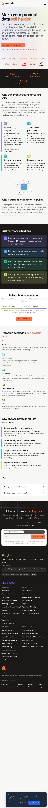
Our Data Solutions (21, 559)
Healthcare (5, 597)
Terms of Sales (20, 686)
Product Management (29, 610)
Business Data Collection (9, 633)
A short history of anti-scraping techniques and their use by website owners (23, 570)
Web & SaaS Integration (9, 656)
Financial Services (7, 594)
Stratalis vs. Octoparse (29, 643)
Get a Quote (24, 319)
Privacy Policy (30, 686)
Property (4, 610)
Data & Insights (27, 590)
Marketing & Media (7, 604)
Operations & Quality (29, 607)
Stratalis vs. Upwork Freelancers (32, 647)
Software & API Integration (10, 653)
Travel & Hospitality (7, 623)
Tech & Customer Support (30, 613)
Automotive (5, 590)
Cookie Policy (40, 686)
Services (10, 559)
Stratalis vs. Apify (28, 630)
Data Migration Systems (9, 640)
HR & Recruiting (27, 600)
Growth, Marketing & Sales (31, 597)
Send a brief (13, 532)
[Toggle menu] (45, 3)
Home (3, 559)
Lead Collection (6, 643)
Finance (24, 594)
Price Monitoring (6, 647)
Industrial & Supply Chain (9, 600)
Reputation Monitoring (8, 650)
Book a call (34, 532)
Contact (3, 562)
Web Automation (7, 660)
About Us (42, 559)
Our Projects (32, 559)
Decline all (23, 803)
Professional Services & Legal (11, 607)
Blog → (34, 574)
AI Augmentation (6, 630)
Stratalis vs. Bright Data (30, 633)
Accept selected (34, 803)
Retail (3, 617)
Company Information (5, 686)
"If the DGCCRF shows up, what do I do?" (16, 574)
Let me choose (13, 802)
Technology (5, 620)
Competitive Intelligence (9, 637)
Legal (24, 604)
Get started (38, 537)
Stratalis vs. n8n (27, 640)
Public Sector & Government (10, 613)
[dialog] (26, 799)
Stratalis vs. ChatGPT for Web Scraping (35, 637)
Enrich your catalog (13, 45)
